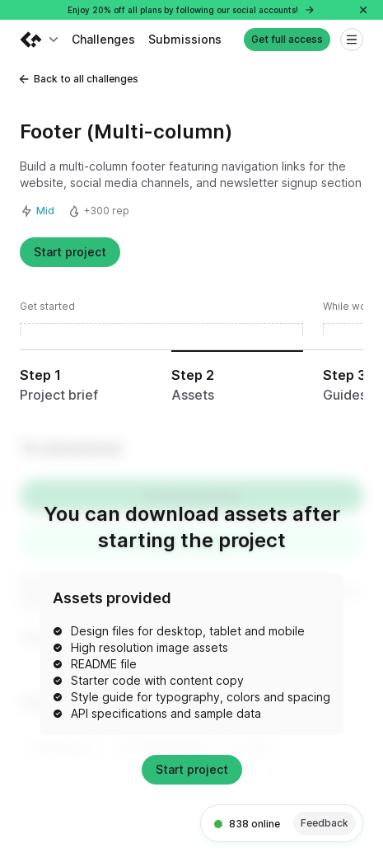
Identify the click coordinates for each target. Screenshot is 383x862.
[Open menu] (351, 39)
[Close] (363, 9)
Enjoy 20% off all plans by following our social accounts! (191, 10)
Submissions (185, 39)
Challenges (103, 39)
